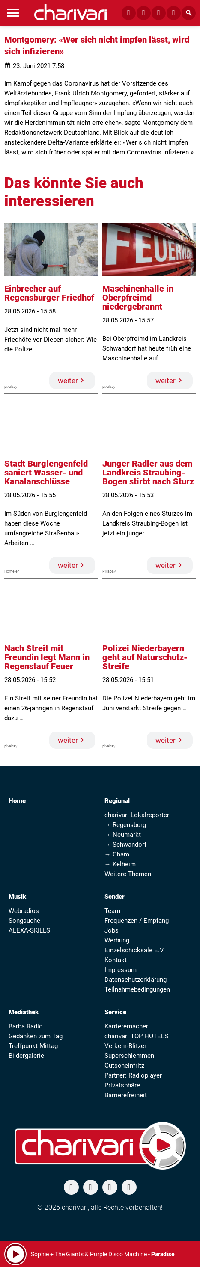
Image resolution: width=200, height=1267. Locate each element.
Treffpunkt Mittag (33, 1046)
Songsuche (24, 920)
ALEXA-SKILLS (29, 930)
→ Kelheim (120, 864)
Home (17, 801)
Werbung (116, 940)
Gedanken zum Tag (36, 1036)
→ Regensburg (125, 825)
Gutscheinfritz (124, 1065)
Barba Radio (26, 1026)
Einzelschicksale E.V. (134, 950)
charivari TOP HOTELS (136, 1036)
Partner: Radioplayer (133, 1075)
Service (115, 1012)
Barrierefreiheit (125, 1095)
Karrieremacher (126, 1026)
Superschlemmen (129, 1056)
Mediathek (24, 1012)
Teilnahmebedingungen (137, 989)
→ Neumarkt (122, 835)
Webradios (24, 911)
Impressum (120, 970)
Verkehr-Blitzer (125, 1046)
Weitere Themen (127, 874)
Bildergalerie (26, 1056)
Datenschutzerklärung (135, 979)
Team (112, 911)
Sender (114, 897)
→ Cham (116, 854)
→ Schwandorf (125, 844)
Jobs (111, 930)
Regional (117, 801)
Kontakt (115, 960)
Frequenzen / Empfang (136, 920)
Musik (17, 897)
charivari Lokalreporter (136, 815)
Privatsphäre (122, 1085)
